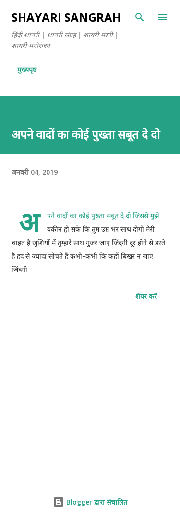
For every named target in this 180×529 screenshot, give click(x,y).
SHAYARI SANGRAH (66, 17)
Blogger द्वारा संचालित (90, 501)
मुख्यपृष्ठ (26, 69)
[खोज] (139, 17)
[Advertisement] (90, 395)
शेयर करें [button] (146, 296)
